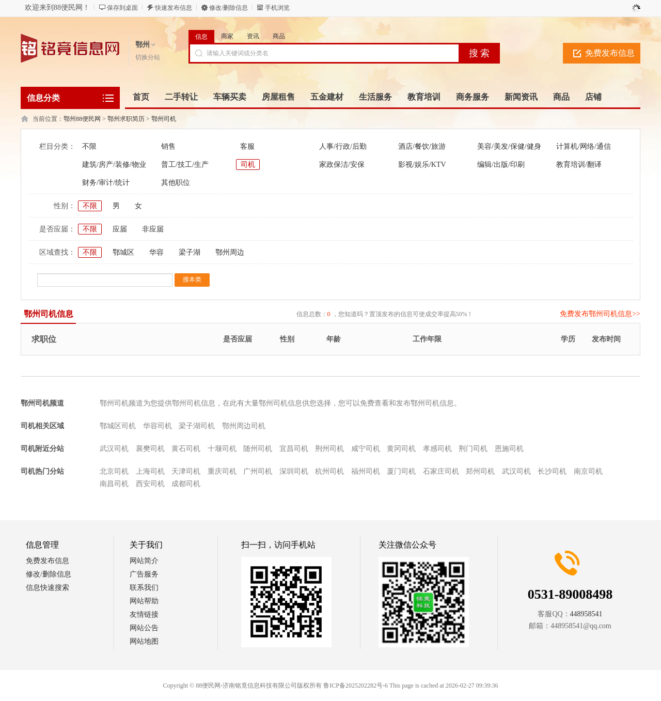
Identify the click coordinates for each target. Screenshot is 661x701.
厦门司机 (401, 471)
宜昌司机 (293, 449)
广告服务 (144, 574)
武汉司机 (114, 449)
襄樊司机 (150, 449)
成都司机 (185, 484)
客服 (247, 146)
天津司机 (185, 471)
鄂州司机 (163, 118)
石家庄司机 (441, 471)
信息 (201, 36)
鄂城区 (123, 252)
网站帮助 (144, 601)
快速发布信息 (173, 7)
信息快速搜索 (47, 587)
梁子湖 (189, 252)
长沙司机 (552, 471)
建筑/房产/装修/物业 (114, 164)
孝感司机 (437, 449)
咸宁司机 (365, 449)
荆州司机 (329, 449)
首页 (141, 96)
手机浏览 (277, 7)
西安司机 (150, 484)
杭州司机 (329, 471)
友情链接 (144, 614)
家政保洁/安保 (342, 164)
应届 (120, 229)
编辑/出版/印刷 (501, 164)
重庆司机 (222, 471)
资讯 (253, 36)
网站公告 (144, 628)
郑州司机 (480, 471)
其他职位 (175, 182)
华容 (156, 252)
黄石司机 (185, 449)
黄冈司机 (401, 449)
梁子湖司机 (197, 426)
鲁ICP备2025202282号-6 (355, 685)
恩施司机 (509, 449)
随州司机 (257, 449)
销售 (168, 146)
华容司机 (157, 426)
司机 (248, 164)
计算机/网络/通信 (583, 146)
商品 (279, 36)
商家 (227, 36)
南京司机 (588, 471)
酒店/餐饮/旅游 (422, 146)
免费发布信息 (610, 53)
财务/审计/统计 (106, 182)
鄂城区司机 (118, 426)
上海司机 (150, 471)
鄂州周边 (229, 252)
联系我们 (144, 587)
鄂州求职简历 (126, 118)
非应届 (153, 229)
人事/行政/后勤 (343, 146)
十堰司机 (222, 449)
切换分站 (147, 57)
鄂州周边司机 (243, 426)
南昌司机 (114, 484)
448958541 (586, 614)
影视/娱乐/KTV (422, 164)
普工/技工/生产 (185, 164)
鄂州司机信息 (48, 313)
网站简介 (144, 561)
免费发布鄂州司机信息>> (600, 314)
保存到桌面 (122, 7)
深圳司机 (293, 471)
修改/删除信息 (228, 7)
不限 (89, 146)
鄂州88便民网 (82, 118)
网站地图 (144, 641)
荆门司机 (473, 449)
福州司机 (365, 471)
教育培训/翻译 (579, 164)
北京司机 (114, 471)
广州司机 (257, 471)
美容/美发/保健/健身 (509, 146)
